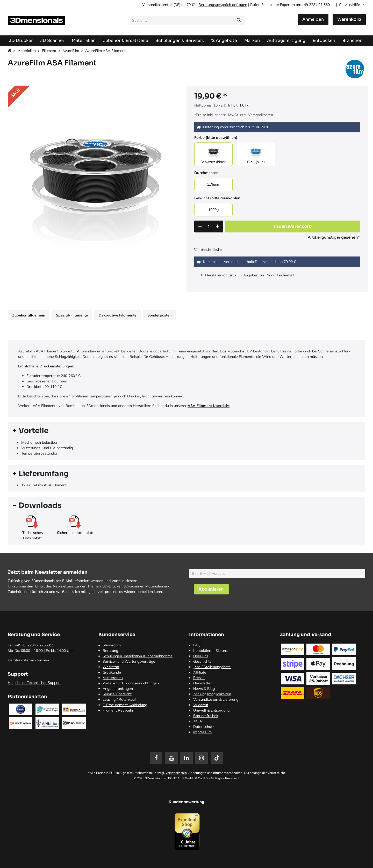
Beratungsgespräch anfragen (222, 4)
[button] (292, 226)
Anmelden (313, 19)
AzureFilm (70, 50)
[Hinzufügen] (217, 226)
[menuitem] (286, 40)
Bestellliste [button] (208, 249)
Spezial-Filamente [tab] (72, 315)
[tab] (186, 431)
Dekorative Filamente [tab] (118, 315)
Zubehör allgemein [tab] (28, 315)
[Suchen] (239, 20)
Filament (49, 50)
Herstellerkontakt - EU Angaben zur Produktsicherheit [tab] (250, 275)
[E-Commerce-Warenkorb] (349, 19)
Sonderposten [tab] (159, 315)
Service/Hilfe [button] (350, 4)
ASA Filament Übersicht (208, 405)
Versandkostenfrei (157, 4)
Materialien (26, 50)
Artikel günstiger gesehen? (334, 237)
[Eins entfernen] (200, 226)
